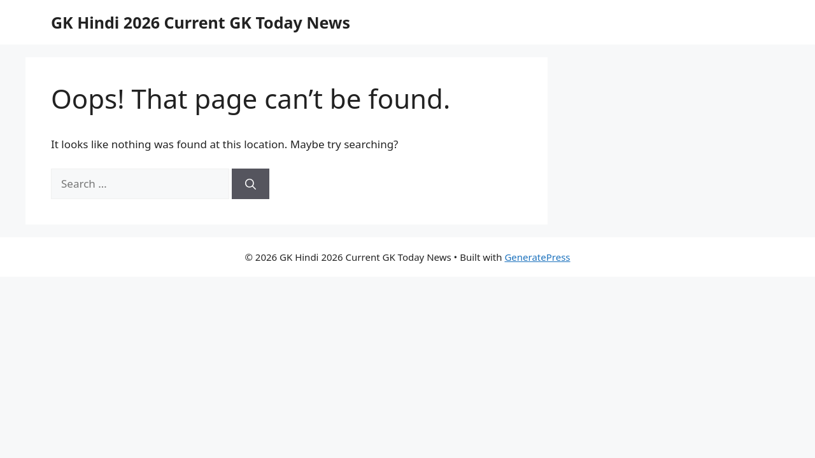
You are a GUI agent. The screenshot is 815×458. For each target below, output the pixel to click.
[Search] (250, 184)
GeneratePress (537, 257)
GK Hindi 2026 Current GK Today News (200, 22)
